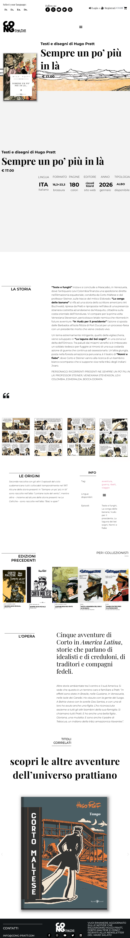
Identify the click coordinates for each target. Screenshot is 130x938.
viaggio (106, 487)
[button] (80, 26)
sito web (90, 190)
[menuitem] (6, 9)
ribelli (113, 484)
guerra (105, 484)
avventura (107, 481)
